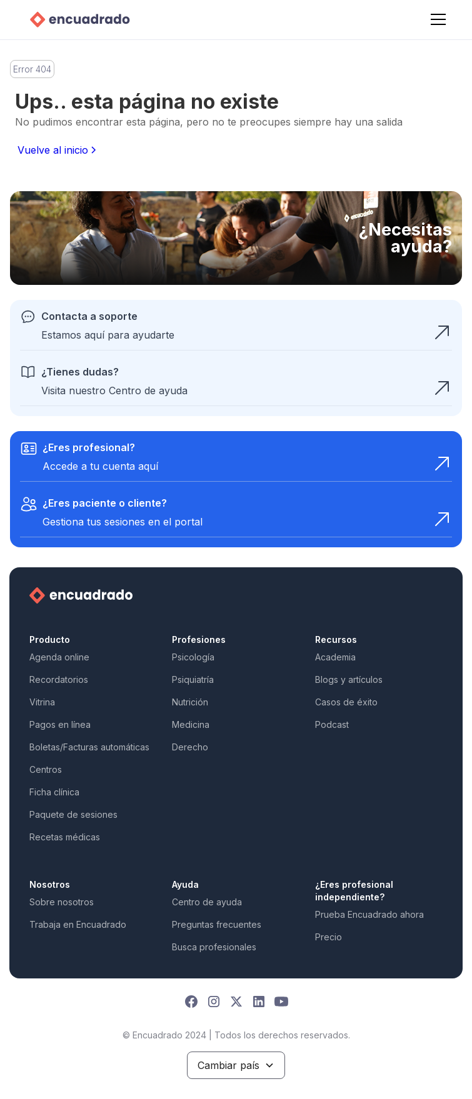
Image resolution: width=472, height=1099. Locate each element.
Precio (328, 937)
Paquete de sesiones (73, 814)
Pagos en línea (60, 724)
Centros (45, 769)
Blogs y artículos (349, 679)
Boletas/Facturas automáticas (89, 747)
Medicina (190, 724)
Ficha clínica (54, 792)
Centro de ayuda (207, 902)
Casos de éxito (346, 702)
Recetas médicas (64, 837)
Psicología (193, 657)
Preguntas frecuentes (216, 924)
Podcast (332, 724)
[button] (435, 19)
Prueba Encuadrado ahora (369, 914)
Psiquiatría (193, 679)
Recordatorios (58, 679)
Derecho (190, 747)
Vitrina (42, 702)
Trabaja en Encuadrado (77, 924)
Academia (335, 657)
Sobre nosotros (61, 902)
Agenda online (59, 657)
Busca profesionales (214, 947)
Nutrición (190, 702)
